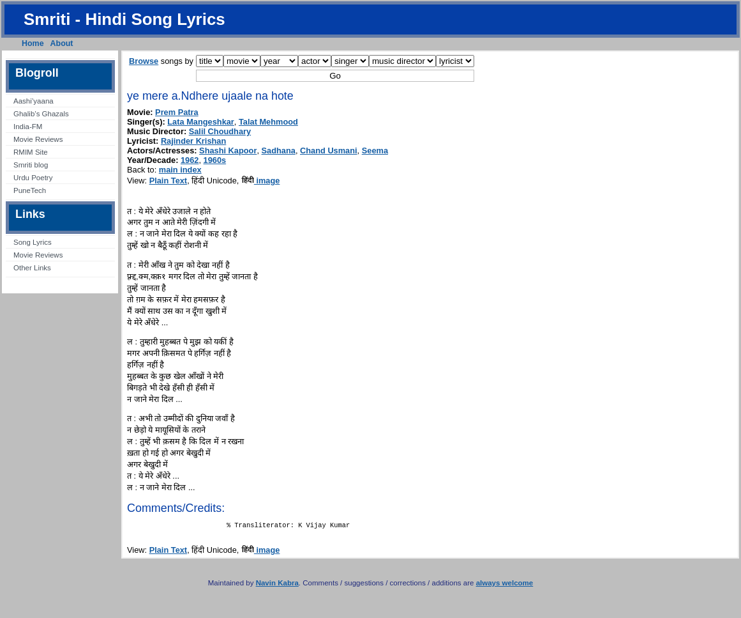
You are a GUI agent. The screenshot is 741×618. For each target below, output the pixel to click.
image (260, 180)
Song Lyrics (32, 242)
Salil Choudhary (220, 131)
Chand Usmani (328, 150)
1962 (189, 160)
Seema (375, 150)
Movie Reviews (38, 139)
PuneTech (29, 190)
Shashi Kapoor (228, 150)
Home (33, 43)
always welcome (505, 585)
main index (180, 169)
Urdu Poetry (32, 178)
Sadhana (279, 150)
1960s (215, 160)
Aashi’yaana (33, 101)
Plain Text (168, 180)
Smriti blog (30, 165)
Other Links (32, 268)
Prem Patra (176, 112)
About (61, 43)
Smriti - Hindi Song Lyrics (124, 19)
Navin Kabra (277, 585)
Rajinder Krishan (193, 141)
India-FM (27, 126)
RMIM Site (30, 152)
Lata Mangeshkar (200, 122)
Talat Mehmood (268, 122)
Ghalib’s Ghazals (41, 114)
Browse (143, 61)
